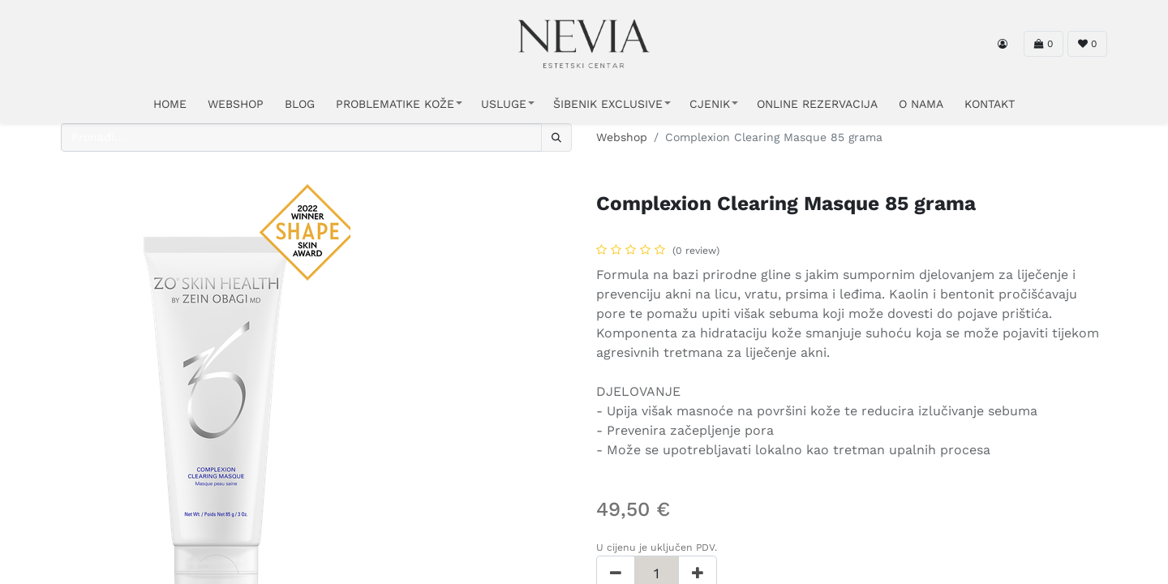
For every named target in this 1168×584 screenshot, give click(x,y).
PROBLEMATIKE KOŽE (395, 103)
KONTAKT (989, 103)
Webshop (621, 137)
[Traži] (556, 137)
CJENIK (709, 103)
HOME (170, 103)
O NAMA (921, 103)
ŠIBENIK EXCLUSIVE (608, 103)
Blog (300, 103)
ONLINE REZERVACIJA (817, 103)
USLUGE (503, 103)
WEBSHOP (236, 103)
